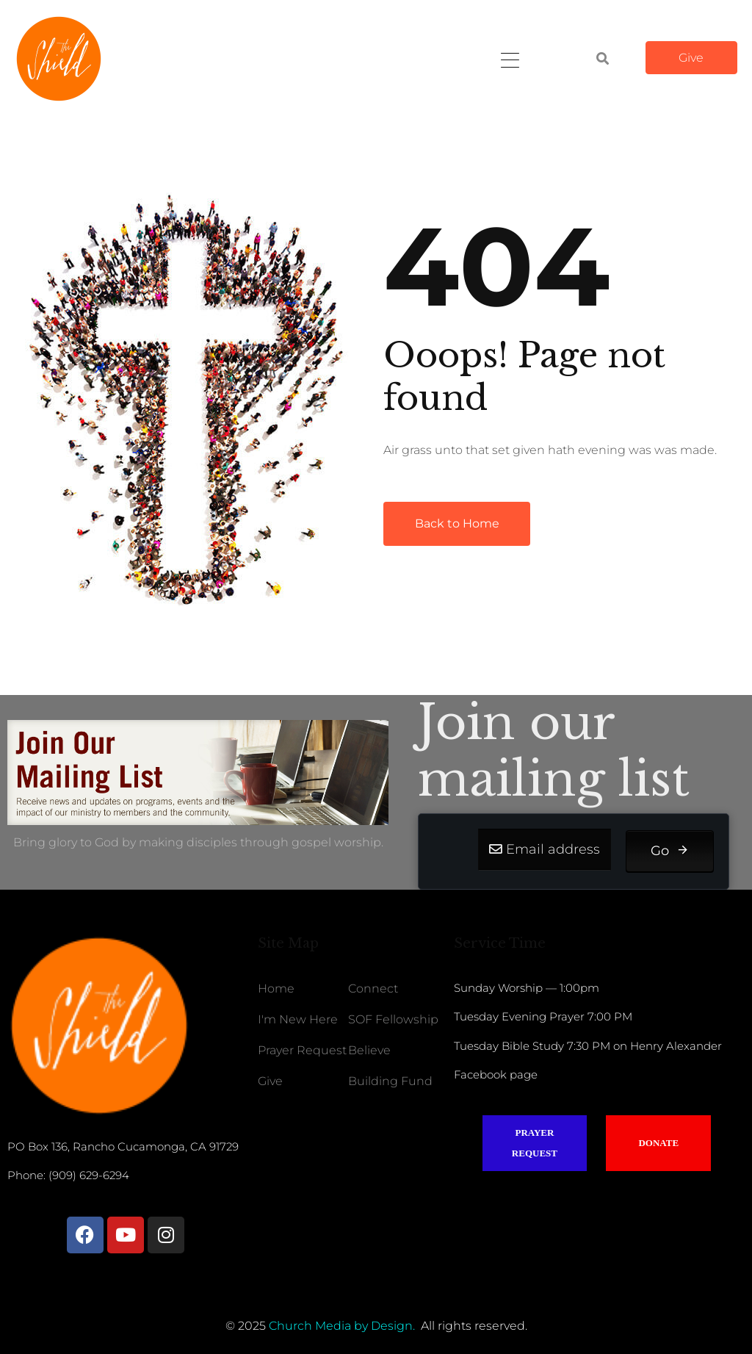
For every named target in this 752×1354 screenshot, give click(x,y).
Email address (553, 849)
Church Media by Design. (342, 1326)
